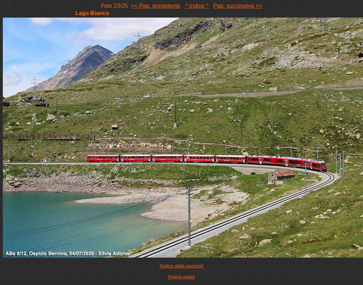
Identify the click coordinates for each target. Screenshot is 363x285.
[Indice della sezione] (181, 265)
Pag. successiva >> (237, 6)
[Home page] (181, 276)
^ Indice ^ (197, 6)
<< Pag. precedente (155, 6)
